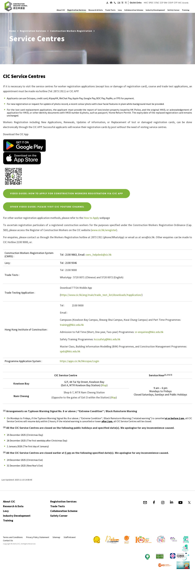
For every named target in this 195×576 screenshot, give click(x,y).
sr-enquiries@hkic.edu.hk (149, 332)
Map (104, 385)
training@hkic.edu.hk (72, 325)
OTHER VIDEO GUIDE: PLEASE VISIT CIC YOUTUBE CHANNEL (47, 206)
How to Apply (91, 218)
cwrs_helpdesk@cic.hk (99, 254)
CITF (175, 3)
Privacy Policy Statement (37, 537)
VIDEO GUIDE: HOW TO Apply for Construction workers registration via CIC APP (66, 193)
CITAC (156, 3)
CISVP (170, 3)
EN (119, 2)
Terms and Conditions (13, 537)
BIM (165, 3)
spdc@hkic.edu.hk (70, 351)
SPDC (151, 3)
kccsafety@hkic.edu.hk (107, 339)
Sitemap (56, 537)
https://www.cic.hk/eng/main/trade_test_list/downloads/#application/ (101, 295)
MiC (180, 3)
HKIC (146, 3)
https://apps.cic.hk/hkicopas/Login (79, 361)
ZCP (161, 3)
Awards (185, 3)
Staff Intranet (70, 537)
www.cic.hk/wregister (104, 230)
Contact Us (8, 540)
